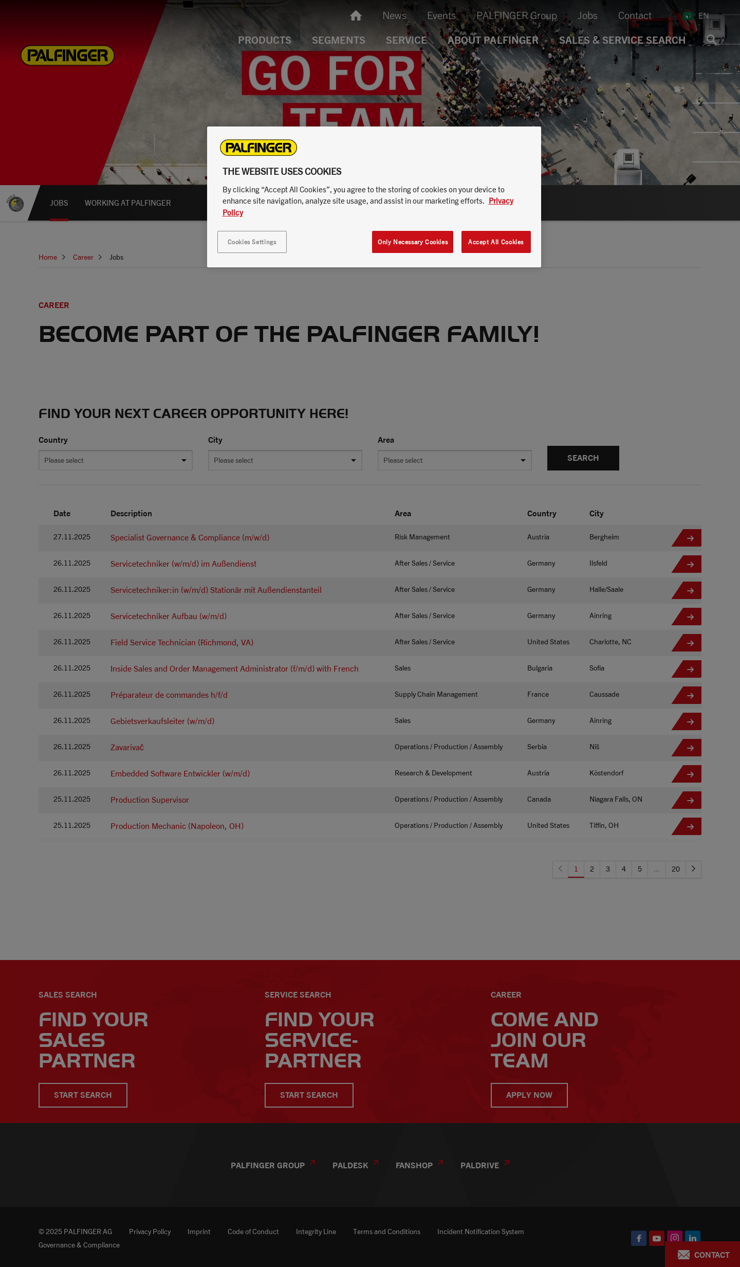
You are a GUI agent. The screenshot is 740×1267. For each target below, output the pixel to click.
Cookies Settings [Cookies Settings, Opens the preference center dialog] (252, 242)
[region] (374, 196)
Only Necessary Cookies (413, 242)
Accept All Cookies (496, 242)
